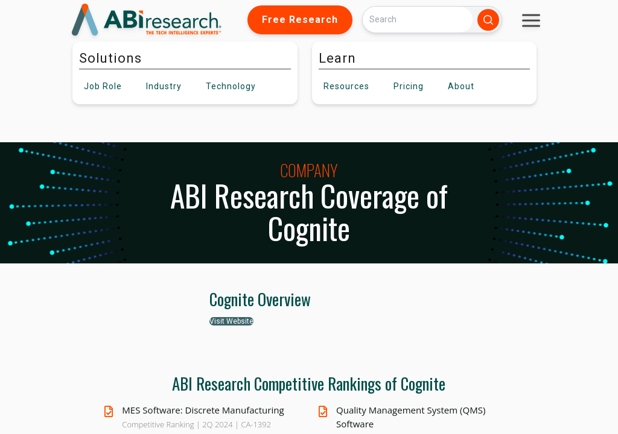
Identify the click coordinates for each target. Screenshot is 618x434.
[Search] (418, 20)
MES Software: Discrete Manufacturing (203, 410)
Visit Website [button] (231, 321)
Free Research (300, 19)
